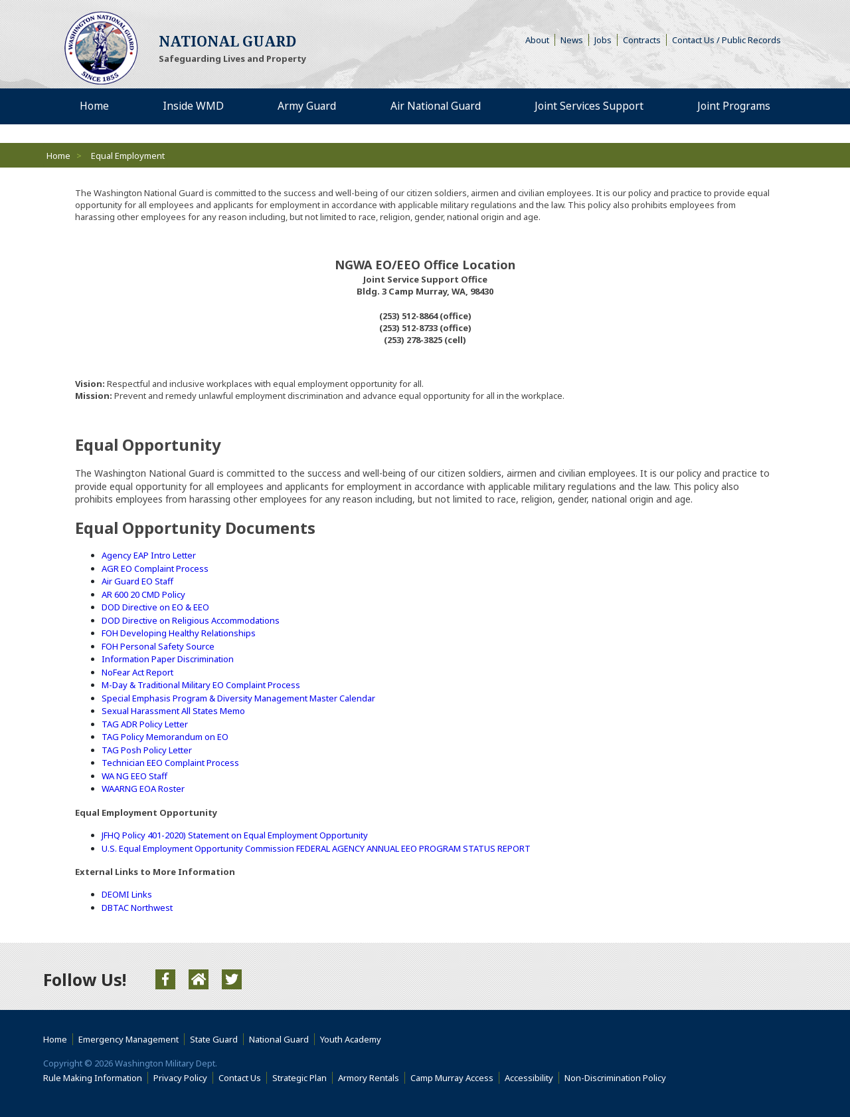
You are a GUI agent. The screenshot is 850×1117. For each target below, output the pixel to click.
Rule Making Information (92, 1078)
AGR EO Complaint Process (155, 568)
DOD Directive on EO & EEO (155, 607)
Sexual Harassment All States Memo (173, 711)
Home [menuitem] (94, 106)
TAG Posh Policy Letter (147, 750)
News (571, 40)
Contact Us (239, 1078)
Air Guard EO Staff (137, 581)
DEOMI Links (127, 894)
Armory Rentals (368, 1078)
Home (58, 156)
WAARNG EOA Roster (143, 789)
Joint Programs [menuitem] (733, 106)
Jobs (603, 40)
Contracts (642, 40)
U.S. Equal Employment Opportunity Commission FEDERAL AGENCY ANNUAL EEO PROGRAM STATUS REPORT (316, 848)
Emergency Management (128, 1039)
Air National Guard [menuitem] (433, 106)
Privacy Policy (180, 1078)
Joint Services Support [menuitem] (588, 106)
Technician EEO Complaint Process (170, 763)
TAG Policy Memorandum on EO (165, 737)
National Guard (279, 1039)
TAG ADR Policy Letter (145, 724)
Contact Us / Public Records (726, 40)
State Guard (214, 1039)
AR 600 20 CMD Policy (143, 594)
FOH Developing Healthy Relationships (179, 633)
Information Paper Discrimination (168, 659)
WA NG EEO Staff (134, 776)
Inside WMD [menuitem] (192, 106)
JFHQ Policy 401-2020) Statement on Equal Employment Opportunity (235, 835)
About (540, 40)
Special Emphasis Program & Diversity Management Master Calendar (238, 698)
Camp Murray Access (454, 1078)
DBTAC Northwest (137, 908)
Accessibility (532, 1078)
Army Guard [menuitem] (305, 106)
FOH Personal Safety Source (158, 646)
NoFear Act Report (137, 672)
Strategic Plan (299, 1078)
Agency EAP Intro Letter (149, 555)
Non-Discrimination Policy (617, 1078)
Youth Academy (350, 1039)
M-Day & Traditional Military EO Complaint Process (201, 685)
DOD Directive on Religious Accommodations (191, 620)
